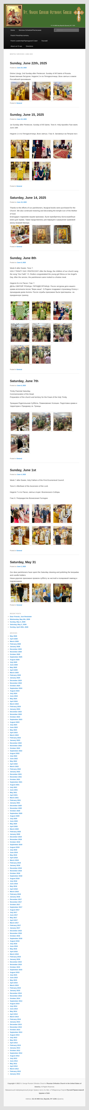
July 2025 (13, 662)
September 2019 (16, 844)
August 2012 (14, 1056)
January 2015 (15, 990)
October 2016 (15, 936)
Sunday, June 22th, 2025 (28, 63)
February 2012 (15, 1071)
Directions (29, 46)
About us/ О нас (16, 46)
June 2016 (14, 946)
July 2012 (13, 1058)
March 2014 (14, 1017)
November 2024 (16, 683)
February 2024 (15, 706)
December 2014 (16, 993)
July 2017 (13, 912)
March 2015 (14, 985)
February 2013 (15, 1045)
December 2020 (16, 805)
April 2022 (14, 764)
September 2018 (16, 876)
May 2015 (13, 980)
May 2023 (13, 730)
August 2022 (14, 753)
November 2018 (16, 871)
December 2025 (16, 649)
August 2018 (14, 878)
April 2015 (14, 983)
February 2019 (15, 863)
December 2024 (16, 680)
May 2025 (13, 667)
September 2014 (16, 1001)
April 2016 (14, 951)
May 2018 (13, 886)
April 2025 (14, 670)
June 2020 (14, 821)
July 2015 (13, 975)
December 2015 (16, 962)
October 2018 (15, 873)
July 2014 (13, 1006)
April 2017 (14, 920)
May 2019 (13, 855)
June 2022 (14, 758)
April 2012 (14, 1066)
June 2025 (14, 665)
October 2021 (15, 779)
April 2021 (14, 795)
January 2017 (15, 928)
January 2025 (15, 678)
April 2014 (14, 1014)
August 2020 (14, 816)
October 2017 (15, 904)
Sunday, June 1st (23, 470)
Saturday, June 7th (24, 381)
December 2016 (16, 931)
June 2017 (14, 915)
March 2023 (14, 735)
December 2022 (16, 743)
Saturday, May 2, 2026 (18, 624)
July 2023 (13, 725)
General (19, 103)
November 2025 (16, 652)
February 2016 (15, 957)
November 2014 (16, 996)
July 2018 (13, 881)
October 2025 (15, 654)
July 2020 (13, 818)
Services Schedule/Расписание (30, 30)
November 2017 (16, 902)
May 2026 (13, 636)
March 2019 (14, 860)
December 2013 (16, 1024)
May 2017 (13, 918)
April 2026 (14, 639)
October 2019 (15, 842)
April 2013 (14, 1043)
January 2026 (15, 646)
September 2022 (16, 751)
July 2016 (13, 944)
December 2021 (16, 774)
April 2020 (14, 826)
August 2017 (14, 910)
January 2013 (15, 1048)
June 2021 (14, 790)
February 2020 (15, 832)
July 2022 (13, 756)
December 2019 (16, 837)
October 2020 (15, 811)
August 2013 (14, 1035)
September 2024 (16, 688)
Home (12, 30)
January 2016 (15, 959)
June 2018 (14, 884)
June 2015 (14, 977)
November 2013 (16, 1027)
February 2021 (15, 800)
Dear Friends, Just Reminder (21, 616)
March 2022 (14, 766)
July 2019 (13, 850)
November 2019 (16, 839)
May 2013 (13, 1040)
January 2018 (15, 897)
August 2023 (14, 722)
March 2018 (14, 891)
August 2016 (14, 941)
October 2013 (15, 1030)
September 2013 (16, 1032)
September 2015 (16, 970)
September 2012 (16, 1053)
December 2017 (16, 899)
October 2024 (15, 686)
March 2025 (14, 673)
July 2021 (13, 787)
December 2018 (16, 868)
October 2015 (15, 967)
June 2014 (14, 1009)
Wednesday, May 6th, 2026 (20, 619)
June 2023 (14, 727)
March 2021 (14, 798)
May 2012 (13, 1063)
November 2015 (16, 964)
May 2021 (13, 792)
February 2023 (15, 738)
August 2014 (14, 1004)
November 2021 (16, 777)
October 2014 (15, 998)
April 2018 (14, 889)
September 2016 (16, 938)
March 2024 (14, 704)
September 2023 (16, 719)
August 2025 (14, 660)
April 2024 (14, 701)
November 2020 (16, 808)
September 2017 (16, 907)
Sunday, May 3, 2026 (17, 622)
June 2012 (14, 1061)
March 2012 (14, 1069)
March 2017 (14, 923)
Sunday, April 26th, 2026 (19, 627)
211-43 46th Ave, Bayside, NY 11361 (44, 1099)
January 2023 (15, 740)
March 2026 (14, 641)
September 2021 (16, 782)
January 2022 (15, 772)
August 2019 (14, 847)
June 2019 (14, 852)
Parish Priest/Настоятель (19, 35)
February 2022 (15, 769)
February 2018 (15, 894)
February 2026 (15, 644)
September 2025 (16, 657)
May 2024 (13, 699)
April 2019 (14, 858)
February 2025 (15, 675)
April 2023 (14, 732)
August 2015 (14, 972)
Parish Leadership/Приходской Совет (24, 41)
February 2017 (15, 925)
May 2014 (13, 1011)
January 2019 (15, 865)
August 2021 (14, 785)
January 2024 (15, 709)
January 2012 (15, 1074)
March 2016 (14, 954)
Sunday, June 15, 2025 (27, 114)
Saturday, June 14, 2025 (28, 197)
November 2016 (16, 933)
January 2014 (15, 1022)
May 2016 (13, 949)
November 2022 (16, 746)
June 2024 (14, 696)
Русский (45, 41)
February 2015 (15, 988)
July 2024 (13, 693)
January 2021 (15, 803)
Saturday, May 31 (23, 562)
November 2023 (16, 714)
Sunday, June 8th (23, 258)
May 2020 (13, 824)
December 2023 (16, 712)
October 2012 (15, 1050)
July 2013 (13, 1037)
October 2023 (15, 717)
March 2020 (14, 829)
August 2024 (14, 691)
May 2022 (13, 761)
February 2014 (15, 1019)
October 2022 (15, 748)
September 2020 (16, 813)
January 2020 (15, 834)
